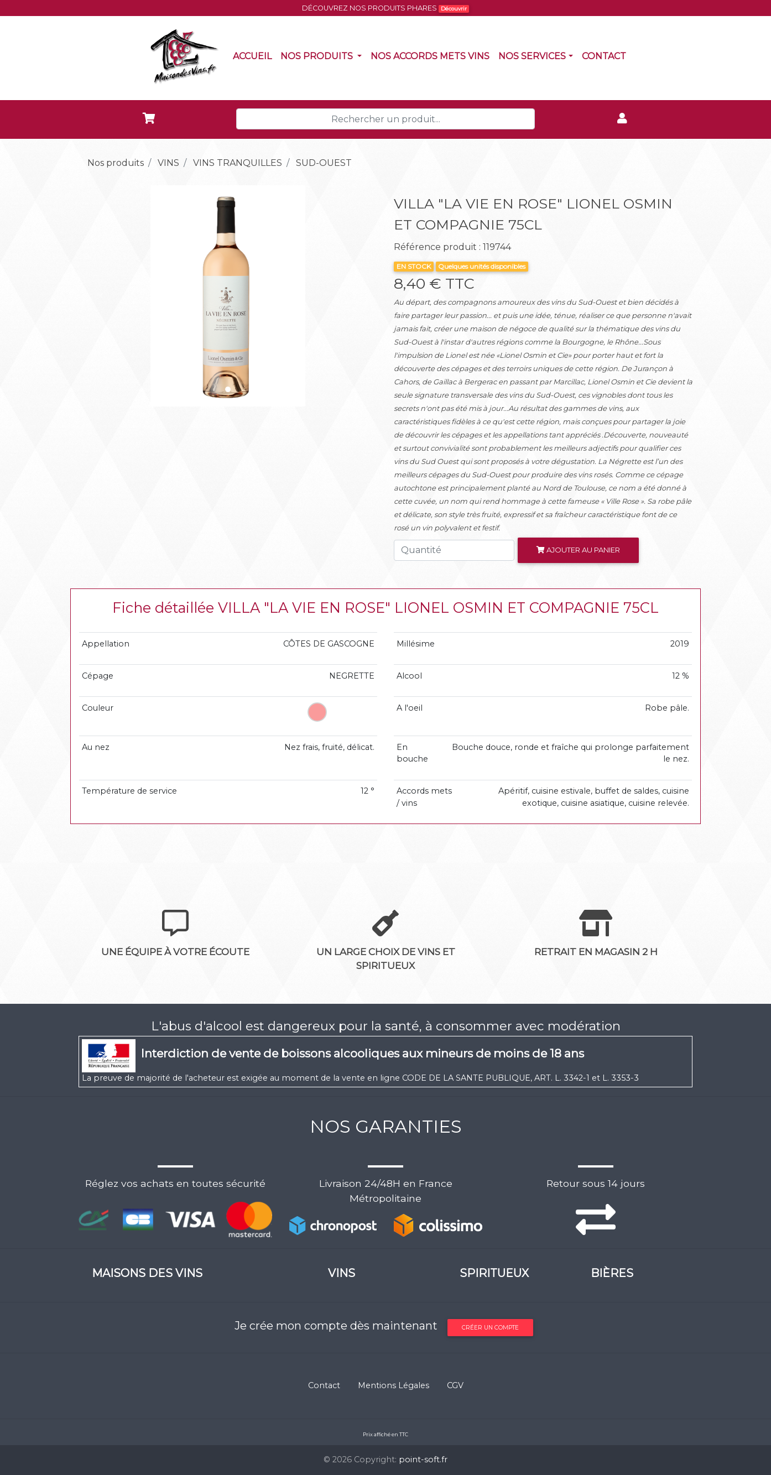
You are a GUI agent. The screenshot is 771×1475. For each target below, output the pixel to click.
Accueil (254, 55)
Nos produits (323, 55)
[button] (101, 295)
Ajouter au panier (578, 549)
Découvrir (454, 9)
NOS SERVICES (532, 56)
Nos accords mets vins (432, 55)
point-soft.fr (423, 1459)
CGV (455, 1385)
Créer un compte (490, 1327)
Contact (606, 55)
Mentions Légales (393, 1385)
